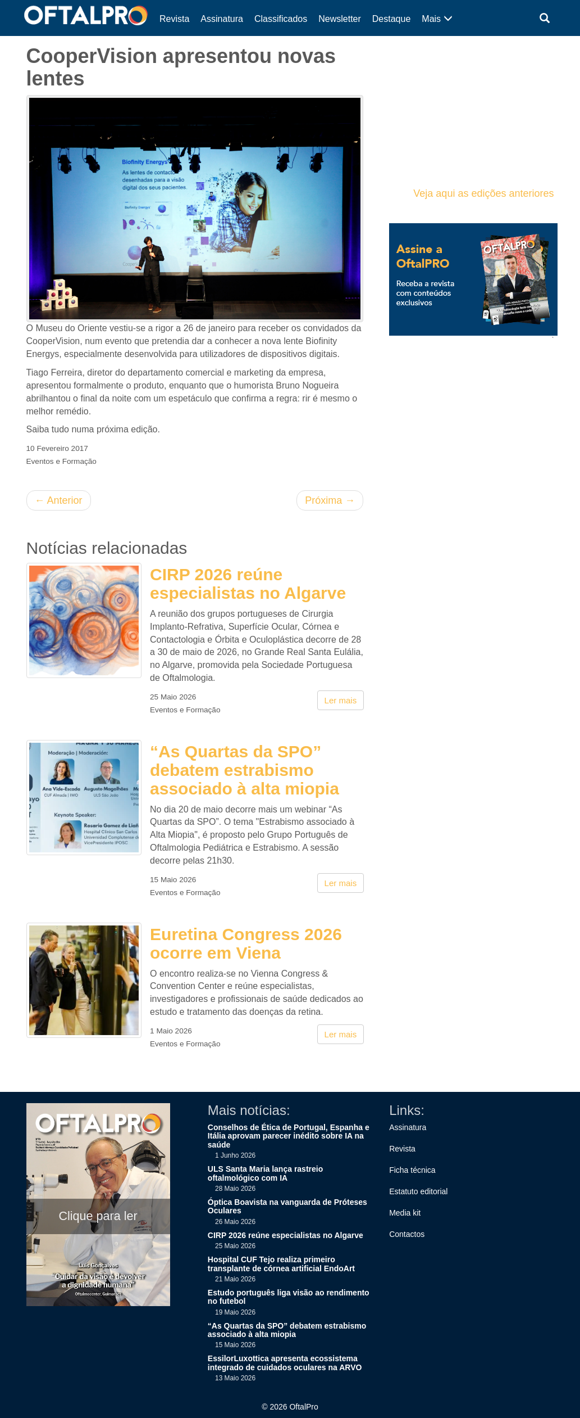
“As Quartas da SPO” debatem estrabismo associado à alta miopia (244, 770)
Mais (437, 19)
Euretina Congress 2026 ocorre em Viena (246, 943)
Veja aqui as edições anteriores (483, 193)
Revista (174, 19)
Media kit (405, 1212)
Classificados (280, 19)
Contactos (406, 1234)
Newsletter (339, 19)
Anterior (59, 500)
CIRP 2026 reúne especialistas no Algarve (248, 583)
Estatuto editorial (418, 1191)
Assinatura (221, 19)
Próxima (330, 500)
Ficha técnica (412, 1170)
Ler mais (341, 700)
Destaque (391, 19)
